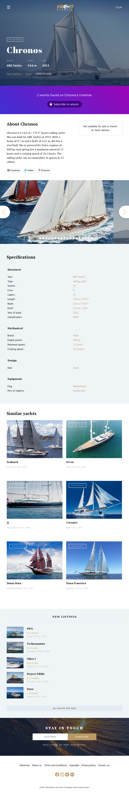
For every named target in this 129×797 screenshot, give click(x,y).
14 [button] (77, 238)
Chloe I (31, 658)
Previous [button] (5, 212)
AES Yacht (31, 681)
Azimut (30, 636)
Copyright (74, 765)
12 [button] (71, 238)
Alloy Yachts (11, 527)
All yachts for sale (64, 708)
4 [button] (46, 238)
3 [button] (43, 238)
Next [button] (124, 212)
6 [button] (52, 238)
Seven (70, 462)
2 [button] (40, 238)
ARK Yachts (14, 65)
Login (119, 7)
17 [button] (86, 238)
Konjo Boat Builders (14, 588)
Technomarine (36, 643)
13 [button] (74, 238)
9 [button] (61, 238)
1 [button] (37, 238)
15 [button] (80, 238)
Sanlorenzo (31, 666)
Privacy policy (89, 765)
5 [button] (49, 238)
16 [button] (83, 238)
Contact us (104, 765)
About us (37, 765)
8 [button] (58, 238)
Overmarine (32, 651)
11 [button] (68, 238)
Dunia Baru (14, 583)
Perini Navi (11, 467)
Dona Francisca (76, 583)
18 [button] (89, 238)
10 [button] (64, 238)
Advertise (24, 765)
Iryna (30, 689)
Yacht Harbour (65, 8)
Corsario (71, 522)
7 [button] (55, 238)
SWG (30, 628)
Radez (68, 527)
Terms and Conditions (55, 765)
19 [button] (92, 238)
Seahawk (12, 462)
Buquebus (70, 588)
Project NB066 (35, 673)
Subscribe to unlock (66, 104)
